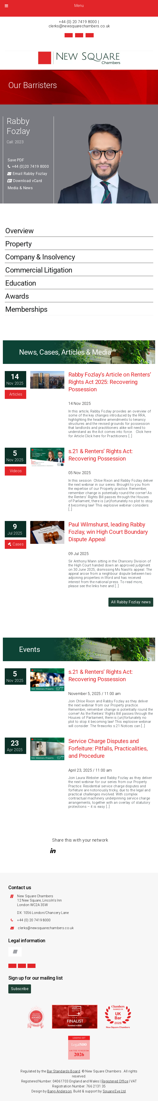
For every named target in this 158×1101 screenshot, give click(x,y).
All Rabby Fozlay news (131, 602)
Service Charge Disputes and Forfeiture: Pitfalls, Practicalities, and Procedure (108, 748)
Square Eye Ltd (114, 1091)
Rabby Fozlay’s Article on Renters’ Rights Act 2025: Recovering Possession (109, 382)
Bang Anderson (59, 1091)
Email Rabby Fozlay (27, 173)
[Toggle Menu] (6, 5)
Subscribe (19, 989)
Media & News (20, 188)
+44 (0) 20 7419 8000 (78, 22)
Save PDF (16, 160)
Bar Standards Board (63, 1071)
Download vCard (24, 181)
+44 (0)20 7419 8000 (28, 166)
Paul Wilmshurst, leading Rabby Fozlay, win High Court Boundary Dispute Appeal (108, 532)
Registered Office (115, 1081)
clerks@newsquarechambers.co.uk (79, 26)
